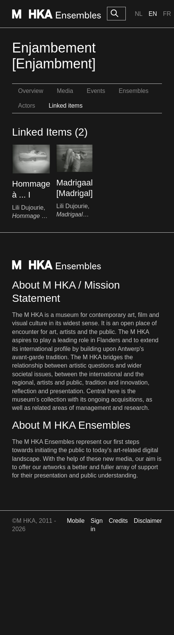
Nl (138, 14)
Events (96, 91)
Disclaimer (148, 521)
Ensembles (133, 91)
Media (65, 91)
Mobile (75, 521)
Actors (26, 105)
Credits (118, 521)
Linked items (65, 105)
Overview (30, 91)
